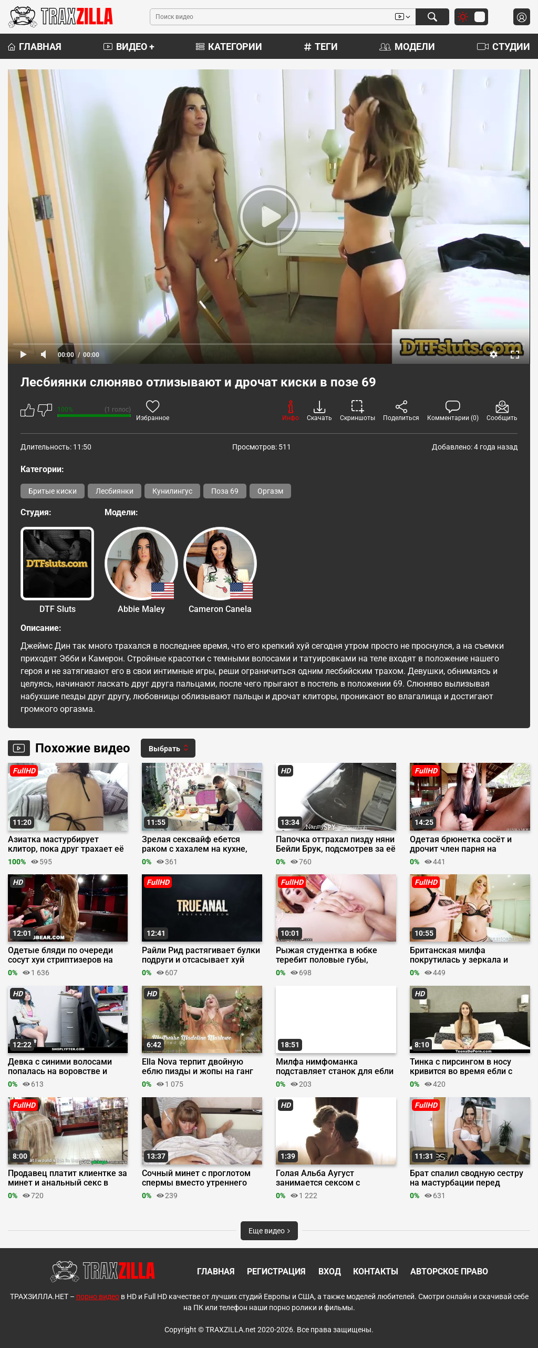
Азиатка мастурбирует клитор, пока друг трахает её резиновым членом (66, 844)
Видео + (129, 46)
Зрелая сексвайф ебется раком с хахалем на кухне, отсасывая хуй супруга (194, 844)
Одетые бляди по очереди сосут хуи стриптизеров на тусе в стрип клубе (60, 955)
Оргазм (270, 491)
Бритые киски (52, 491)
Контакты (375, 1271)
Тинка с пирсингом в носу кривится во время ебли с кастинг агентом (461, 1066)
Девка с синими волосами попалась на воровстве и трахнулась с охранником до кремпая (65, 1066)
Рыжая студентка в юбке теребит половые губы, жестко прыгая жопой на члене (326, 955)
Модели (407, 46)
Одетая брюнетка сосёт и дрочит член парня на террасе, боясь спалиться (461, 844)
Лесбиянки (114, 491)
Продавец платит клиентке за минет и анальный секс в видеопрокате (67, 1178)
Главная (34, 46)
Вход (329, 1271)
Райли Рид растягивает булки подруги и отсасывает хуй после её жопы (201, 955)
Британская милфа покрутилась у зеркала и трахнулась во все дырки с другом (463, 955)
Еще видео (269, 1231)
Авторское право (449, 1271)
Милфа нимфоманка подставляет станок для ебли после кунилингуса (335, 1066)
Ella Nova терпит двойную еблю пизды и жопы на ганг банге (197, 1066)
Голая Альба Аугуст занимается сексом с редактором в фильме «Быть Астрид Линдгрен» (334, 1178)
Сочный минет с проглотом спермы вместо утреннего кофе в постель (196, 1178)
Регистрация (276, 1271)
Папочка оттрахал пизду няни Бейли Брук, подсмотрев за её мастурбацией (336, 844)
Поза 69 (225, 491)
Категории (229, 46)
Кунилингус (172, 491)
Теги (321, 46)
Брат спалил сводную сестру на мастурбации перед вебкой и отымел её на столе (468, 1178)
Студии (503, 46)
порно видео (97, 1296)
